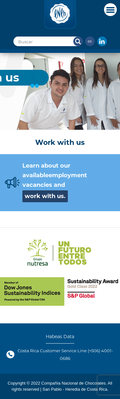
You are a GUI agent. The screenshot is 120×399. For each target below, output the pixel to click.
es (90, 41)
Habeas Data (60, 336)
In (102, 41)
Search (78, 41)
